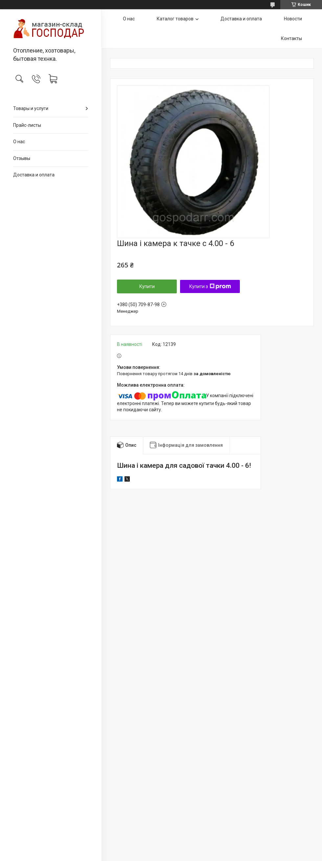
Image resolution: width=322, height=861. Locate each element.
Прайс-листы (27, 125)
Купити (147, 286)
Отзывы (21, 158)
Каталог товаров (175, 18)
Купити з (210, 286)
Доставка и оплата (34, 174)
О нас (19, 141)
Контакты (291, 38)
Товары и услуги (30, 108)
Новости (293, 18)
